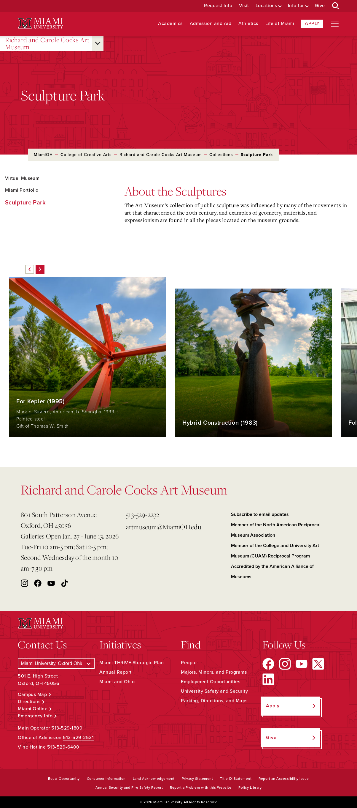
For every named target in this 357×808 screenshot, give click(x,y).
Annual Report (115, 672)
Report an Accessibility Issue (284, 779)
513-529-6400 (63, 747)
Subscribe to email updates (260, 514)
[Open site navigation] (334, 23)
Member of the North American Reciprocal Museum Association (276, 530)
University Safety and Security (214, 691)
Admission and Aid (211, 23)
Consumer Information (106, 779)
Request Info (218, 6)
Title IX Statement (235, 779)
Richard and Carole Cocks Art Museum (47, 43)
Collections (221, 154)
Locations (266, 6)
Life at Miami (279, 23)
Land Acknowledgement (154, 779)
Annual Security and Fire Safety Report (129, 787)
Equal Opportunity (64, 779)
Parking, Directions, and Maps (214, 701)
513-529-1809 (66, 728)
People (189, 663)
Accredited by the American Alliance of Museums (272, 571)
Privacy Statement (197, 779)
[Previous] (29, 269)
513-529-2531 (78, 738)
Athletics (248, 23)
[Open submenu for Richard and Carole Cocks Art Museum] (97, 43)
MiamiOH (43, 154)
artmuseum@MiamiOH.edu (163, 526)
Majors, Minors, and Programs (214, 672)
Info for (296, 6)
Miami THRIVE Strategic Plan (131, 663)
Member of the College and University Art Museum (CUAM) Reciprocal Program (275, 551)
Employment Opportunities (210, 682)
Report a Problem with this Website (200, 787)
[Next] (40, 269)
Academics (170, 23)
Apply (312, 23)
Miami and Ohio (117, 682)
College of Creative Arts (86, 154)
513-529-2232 (143, 514)
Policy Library (250, 787)
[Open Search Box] (335, 6)
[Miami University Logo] (40, 23)
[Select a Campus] (56, 663)
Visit (244, 6)
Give (320, 6)
